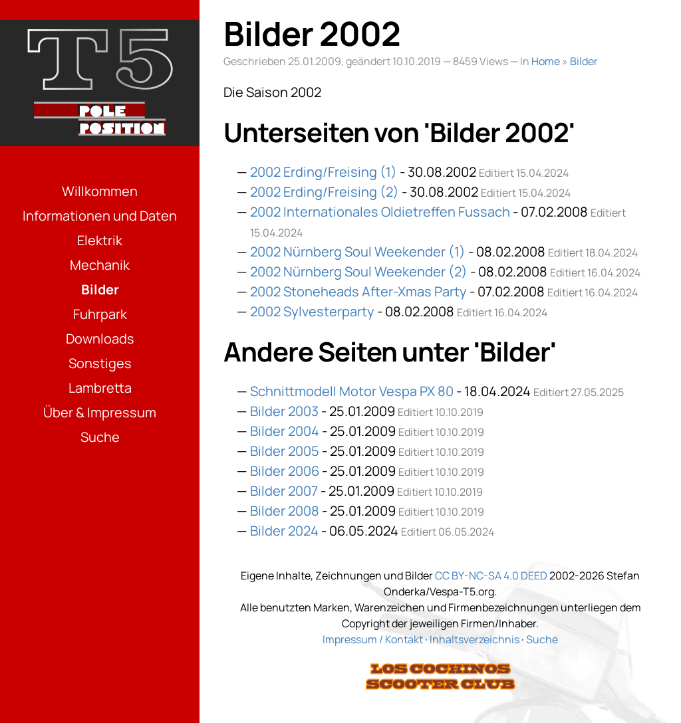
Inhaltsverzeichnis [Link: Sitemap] (474, 639)
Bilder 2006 (284, 471)
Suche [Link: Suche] (542, 639)
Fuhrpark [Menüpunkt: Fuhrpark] (100, 314)
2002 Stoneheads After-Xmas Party (358, 291)
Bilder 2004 (284, 431)
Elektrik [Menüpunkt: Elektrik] (99, 240)
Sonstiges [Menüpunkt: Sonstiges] (100, 363)
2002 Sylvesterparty (312, 311)
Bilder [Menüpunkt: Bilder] (100, 289)
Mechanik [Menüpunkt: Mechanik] (100, 265)
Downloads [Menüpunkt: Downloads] (100, 339)
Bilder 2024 (284, 531)
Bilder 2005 (284, 451)
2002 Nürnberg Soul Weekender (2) (359, 271)
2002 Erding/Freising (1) (323, 172)
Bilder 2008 (284, 511)
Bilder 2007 (284, 491)
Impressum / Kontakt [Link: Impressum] (373, 639)
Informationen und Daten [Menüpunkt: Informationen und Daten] (100, 216)
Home (545, 61)
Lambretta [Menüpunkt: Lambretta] (100, 388)
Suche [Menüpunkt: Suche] (100, 437)
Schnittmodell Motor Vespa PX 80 (352, 391)
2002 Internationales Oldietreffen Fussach (380, 212)
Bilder (584, 61)
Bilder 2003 (284, 411)
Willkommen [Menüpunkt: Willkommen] (100, 191)
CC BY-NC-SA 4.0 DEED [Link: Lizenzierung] (491, 575)
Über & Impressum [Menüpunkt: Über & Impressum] (99, 412)
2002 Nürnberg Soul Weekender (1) (358, 251)
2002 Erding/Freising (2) (324, 192)
